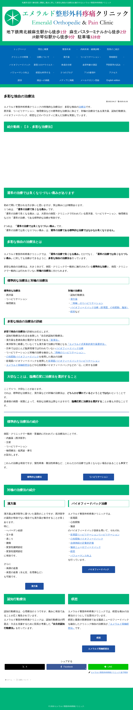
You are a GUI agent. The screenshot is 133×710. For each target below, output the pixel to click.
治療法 (82, 107)
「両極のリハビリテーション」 (69, 352)
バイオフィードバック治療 (69, 348)
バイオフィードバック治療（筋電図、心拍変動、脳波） (99, 307)
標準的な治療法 (34, 477)
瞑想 (72, 311)
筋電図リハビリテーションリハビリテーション (94, 534)
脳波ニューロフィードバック (85, 547)
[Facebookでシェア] (66, 667)
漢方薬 (73, 299)
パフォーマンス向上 (80, 555)
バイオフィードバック (98, 569)
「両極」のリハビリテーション (86, 303)
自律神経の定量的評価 (82, 543)
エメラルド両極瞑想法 (18, 365)
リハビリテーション (98, 477)
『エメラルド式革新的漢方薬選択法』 (87, 344)
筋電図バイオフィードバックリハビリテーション (74, 361)
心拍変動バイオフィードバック (22, 356)
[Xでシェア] (25, 667)
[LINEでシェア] (108, 667)
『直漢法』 (54, 340)
